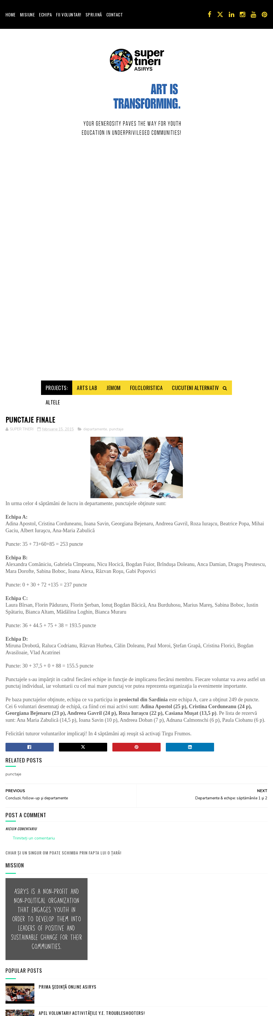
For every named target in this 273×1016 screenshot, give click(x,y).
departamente (95, 178)
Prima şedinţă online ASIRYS (67, 736)
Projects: (57, 137)
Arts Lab (87, 137)
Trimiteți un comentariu (34, 587)
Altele (53, 151)
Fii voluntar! (68, 14)
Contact (114, 14)
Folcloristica (146, 137)
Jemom (113, 137)
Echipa (45, 14)
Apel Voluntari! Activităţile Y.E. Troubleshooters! (92, 762)
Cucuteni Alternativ (195, 137)
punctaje (116, 178)
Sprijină (94, 14)
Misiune (27, 14)
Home (10, 14)
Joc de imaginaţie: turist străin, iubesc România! (90, 788)
